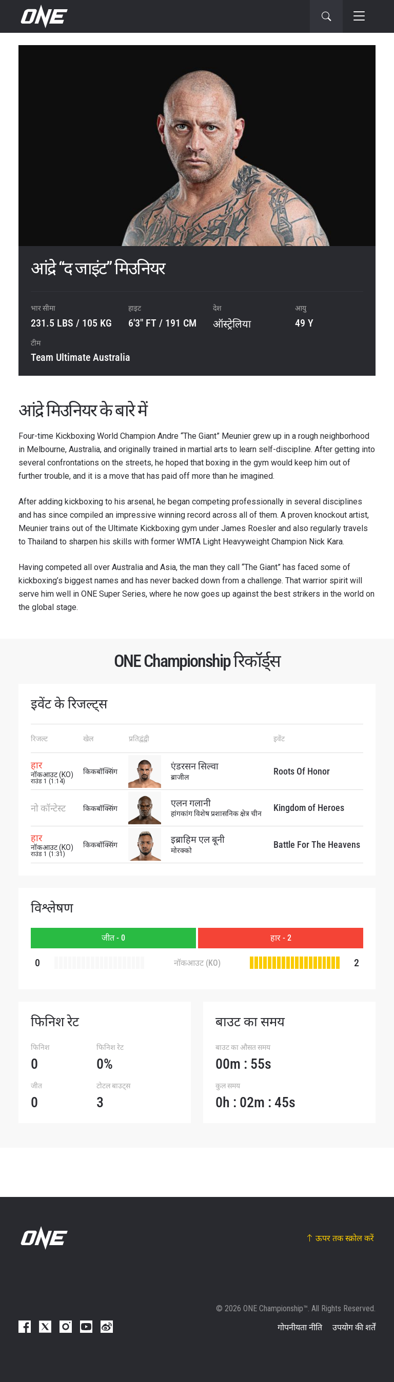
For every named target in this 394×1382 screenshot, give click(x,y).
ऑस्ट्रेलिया (232, 324)
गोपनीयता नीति (300, 1327)
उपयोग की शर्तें (354, 1327)
